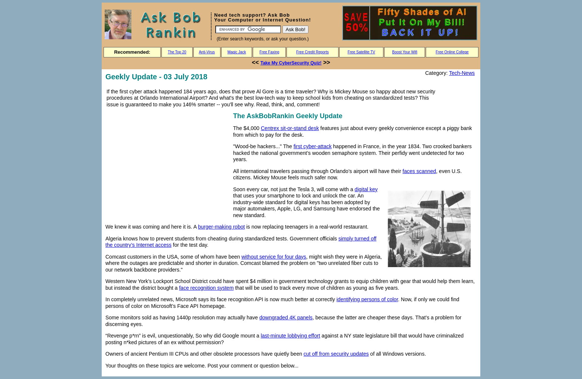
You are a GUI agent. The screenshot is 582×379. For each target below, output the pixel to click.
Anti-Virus (207, 52)
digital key (365, 189)
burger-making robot (221, 227)
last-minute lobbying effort (290, 336)
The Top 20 (177, 52)
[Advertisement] (167, 163)
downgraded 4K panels (286, 317)
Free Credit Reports (312, 52)
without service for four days (274, 257)
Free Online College (452, 52)
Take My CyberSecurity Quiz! (291, 63)
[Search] (248, 29)
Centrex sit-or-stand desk (290, 128)
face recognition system (206, 288)
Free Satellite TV (361, 52)
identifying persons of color (367, 299)
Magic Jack (237, 52)
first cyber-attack (313, 146)
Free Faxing (269, 52)
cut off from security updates (336, 354)
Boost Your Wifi (405, 52)
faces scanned (419, 171)
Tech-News (462, 73)
